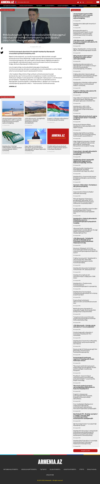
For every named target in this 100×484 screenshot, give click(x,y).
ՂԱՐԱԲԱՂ (43, 469)
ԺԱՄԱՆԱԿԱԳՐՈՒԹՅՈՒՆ (29, 469)
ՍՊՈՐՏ (81, 469)
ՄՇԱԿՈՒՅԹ (50, 475)
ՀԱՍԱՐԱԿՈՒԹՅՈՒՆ (70, 469)
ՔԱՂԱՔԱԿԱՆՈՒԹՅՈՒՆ (11, 469)
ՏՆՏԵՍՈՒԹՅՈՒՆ (55, 469)
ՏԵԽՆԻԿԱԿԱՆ (92, 469)
